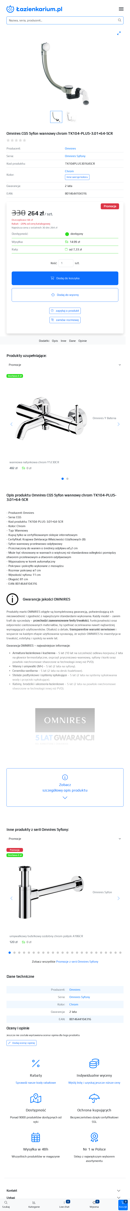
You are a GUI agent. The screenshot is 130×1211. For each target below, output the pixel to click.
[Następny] (118, 424)
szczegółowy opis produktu (65, 787)
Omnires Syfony (75, 156)
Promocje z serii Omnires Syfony (77, 961)
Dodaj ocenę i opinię (21, 1042)
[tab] (62, 479)
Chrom (69, 171)
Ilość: (54, 263)
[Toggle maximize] (119, 33)
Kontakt (11, 1190)
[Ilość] (66, 263)
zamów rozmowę (65, 320)
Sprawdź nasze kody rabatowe (36, 1082)
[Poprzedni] (11, 424)
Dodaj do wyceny (65, 295)
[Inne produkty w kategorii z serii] (65, 838)
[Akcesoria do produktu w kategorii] (65, 365)
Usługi (10, 1198)
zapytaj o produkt (65, 310)
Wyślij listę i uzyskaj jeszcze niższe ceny (94, 1082)
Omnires (70, 148)
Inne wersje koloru (77, 177)
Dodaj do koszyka (65, 278)
